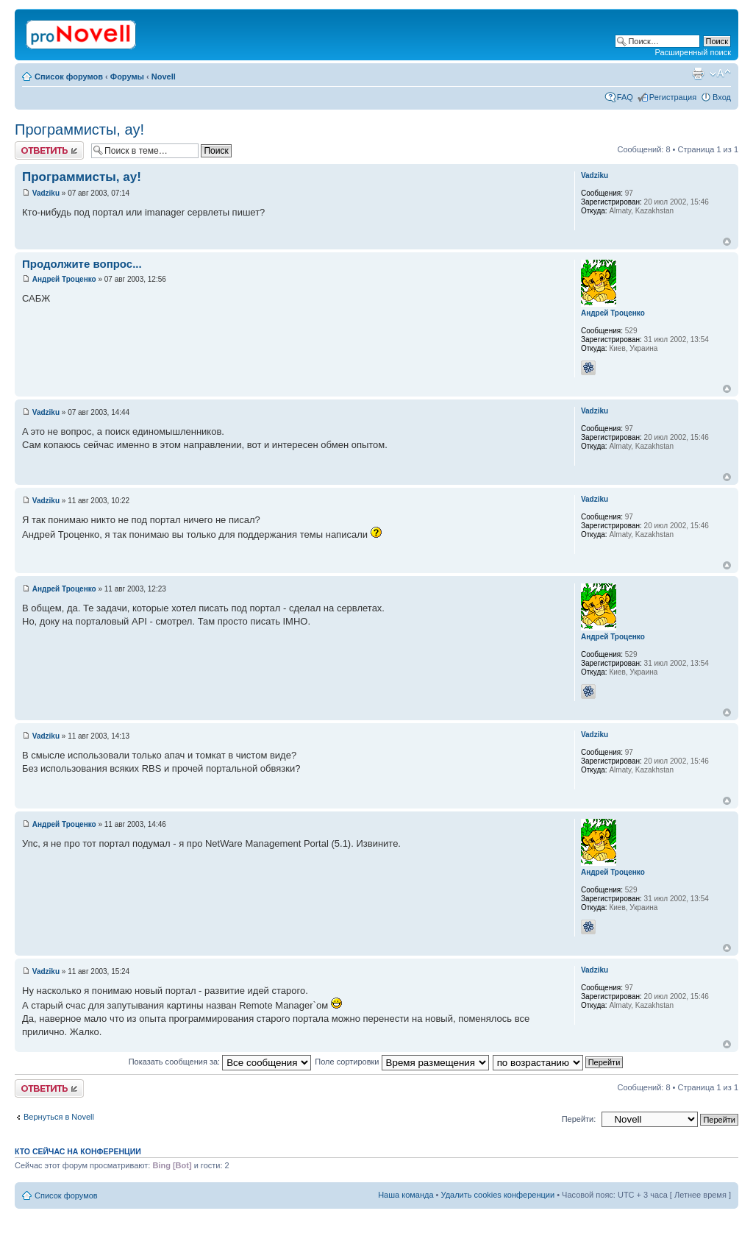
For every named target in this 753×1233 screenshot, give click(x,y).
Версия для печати (698, 73)
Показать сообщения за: (220, 1061)
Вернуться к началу (727, 242)
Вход (722, 97)
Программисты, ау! (79, 129)
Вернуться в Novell (59, 1116)
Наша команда (405, 1194)
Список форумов (69, 76)
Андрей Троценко (64, 279)
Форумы (127, 76)
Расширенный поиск (692, 52)
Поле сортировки (401, 1061)
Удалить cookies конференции (498, 1194)
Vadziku (46, 193)
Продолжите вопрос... (82, 263)
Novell (163, 76)
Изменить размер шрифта (720, 73)
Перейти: (579, 1119)
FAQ (625, 97)
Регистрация (672, 97)
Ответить (49, 150)
